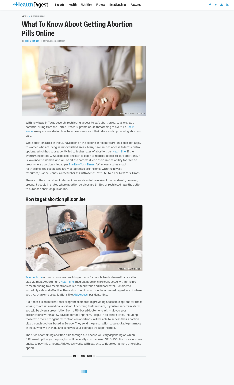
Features (135, 5)
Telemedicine (34, 277)
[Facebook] (210, 5)
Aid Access (80, 294)
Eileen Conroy (32, 41)
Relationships (117, 5)
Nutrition (86, 5)
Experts (59, 5)
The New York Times (82, 164)
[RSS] (227, 5)
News (25, 16)
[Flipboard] (215, 5)
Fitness (100, 5)
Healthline (119, 151)
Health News (38, 16)
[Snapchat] (221, 5)
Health (73, 5)
